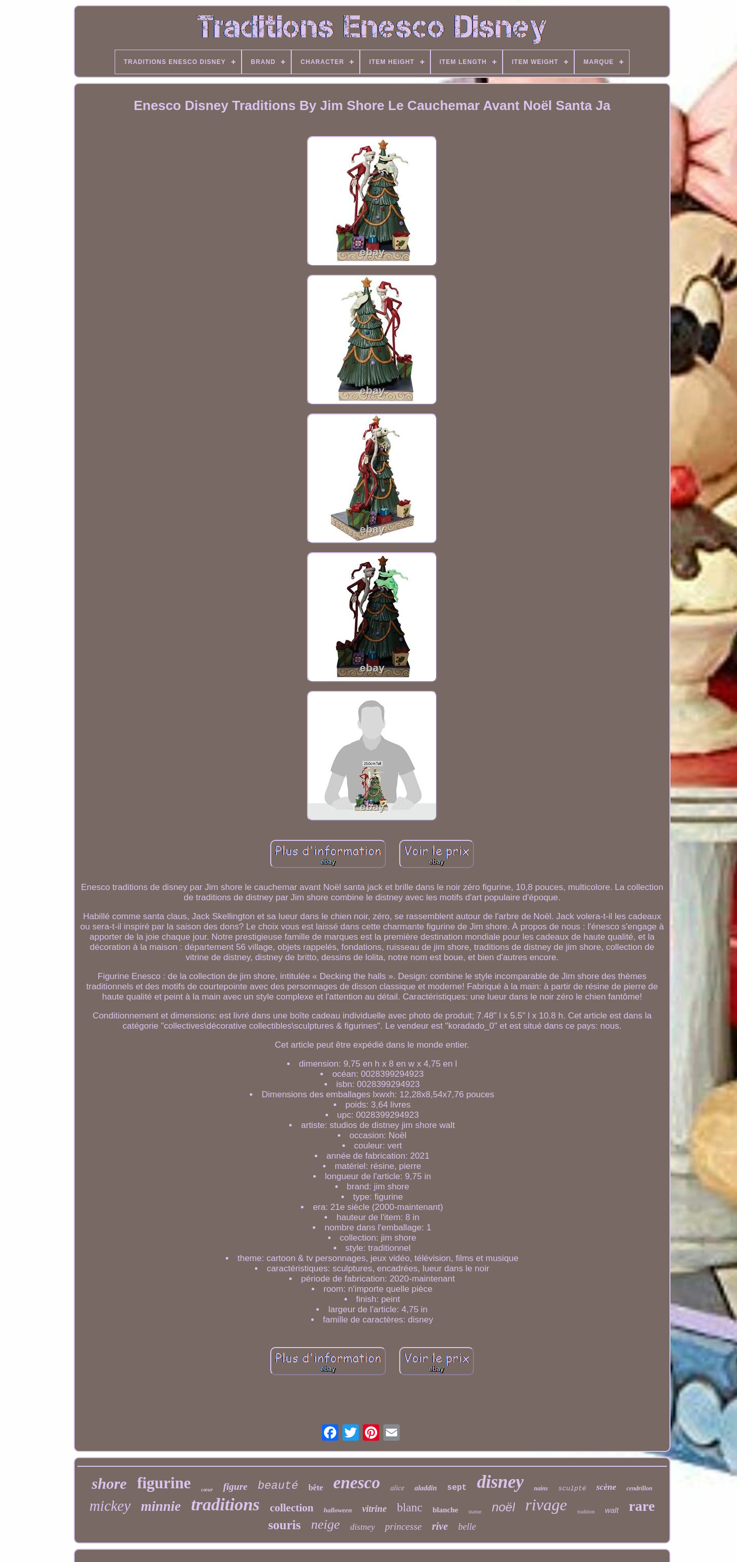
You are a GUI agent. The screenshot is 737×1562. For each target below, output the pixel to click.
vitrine (374, 1509)
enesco (356, 1482)
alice (397, 1488)
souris (284, 1525)
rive (440, 1526)
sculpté (572, 1488)
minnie (161, 1506)
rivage (546, 1504)
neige (325, 1524)
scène (606, 1487)
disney (500, 1482)
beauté (277, 1486)
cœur (207, 1489)
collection (291, 1508)
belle (467, 1527)
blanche (445, 1510)
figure (235, 1486)
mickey (110, 1506)
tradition (586, 1511)
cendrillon (639, 1488)
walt (612, 1510)
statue (475, 1511)
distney (362, 1527)
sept (457, 1487)
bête (316, 1487)
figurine (164, 1483)
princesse (403, 1526)
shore (109, 1483)
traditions (225, 1504)
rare (642, 1506)
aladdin (426, 1488)
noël (503, 1507)
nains (541, 1488)
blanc (409, 1507)
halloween (337, 1510)
